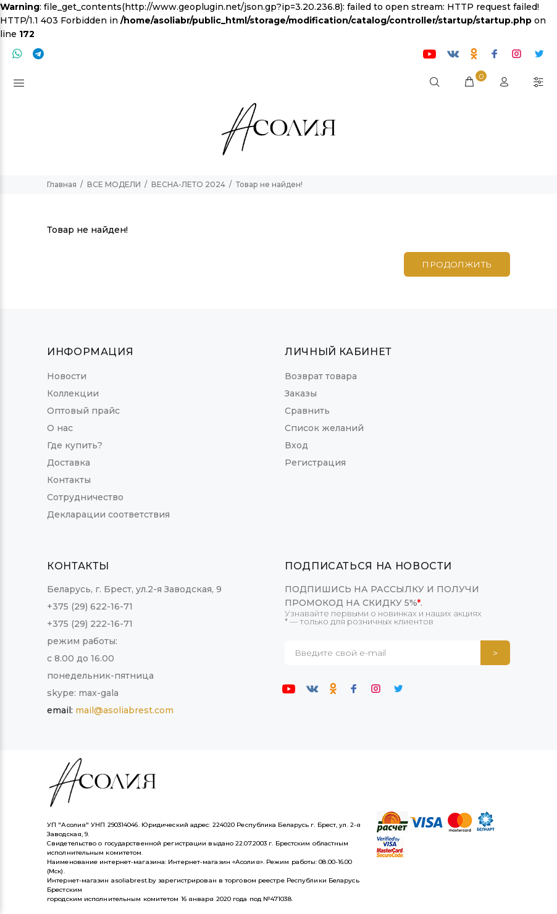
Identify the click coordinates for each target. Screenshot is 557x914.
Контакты (69, 479)
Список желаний (324, 428)
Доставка (68, 462)
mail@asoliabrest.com (124, 710)
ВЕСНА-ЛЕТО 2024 (188, 184)
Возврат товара (321, 376)
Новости (66, 376)
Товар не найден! (269, 184)
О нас (60, 428)
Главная (62, 184)
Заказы (301, 393)
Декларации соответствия (108, 514)
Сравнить (307, 410)
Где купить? (75, 445)
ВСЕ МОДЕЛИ (114, 184)
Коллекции (73, 393)
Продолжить (453, 264)
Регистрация (315, 462)
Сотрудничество (85, 497)
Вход (296, 445)
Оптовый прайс (83, 410)
